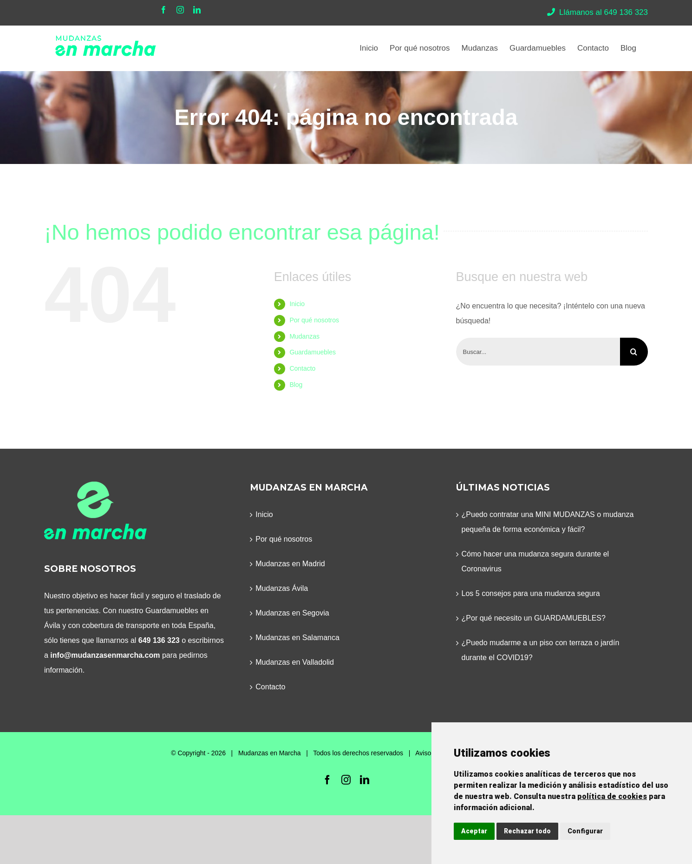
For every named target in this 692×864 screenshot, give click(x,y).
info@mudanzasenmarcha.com (105, 655)
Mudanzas (304, 336)
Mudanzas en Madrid (290, 564)
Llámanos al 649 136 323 (597, 12)
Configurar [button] (585, 831)
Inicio (297, 304)
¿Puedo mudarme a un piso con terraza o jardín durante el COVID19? (541, 650)
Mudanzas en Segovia (292, 613)
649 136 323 (159, 640)
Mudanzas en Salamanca (297, 637)
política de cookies (612, 796)
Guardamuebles (312, 352)
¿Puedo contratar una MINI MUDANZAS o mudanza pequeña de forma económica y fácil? (548, 522)
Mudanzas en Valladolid (294, 662)
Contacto (302, 368)
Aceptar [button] (474, 831)
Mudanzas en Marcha (269, 753)
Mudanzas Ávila (281, 588)
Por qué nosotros (314, 320)
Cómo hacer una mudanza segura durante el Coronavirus (535, 561)
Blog (295, 384)
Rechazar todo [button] (527, 831)
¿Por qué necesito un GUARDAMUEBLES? (534, 618)
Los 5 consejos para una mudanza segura (531, 593)
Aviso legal (430, 753)
